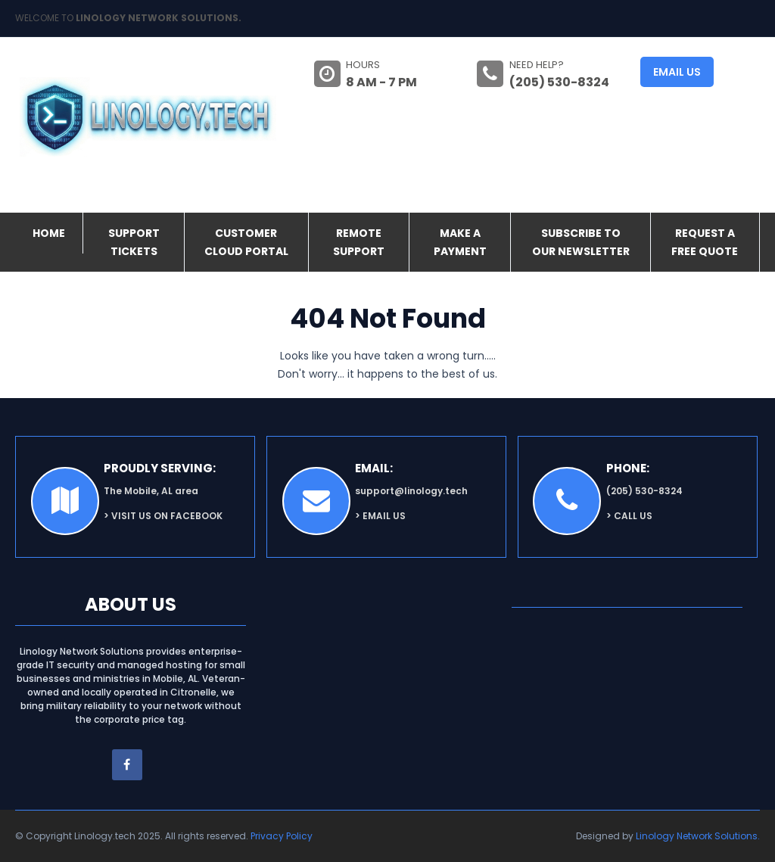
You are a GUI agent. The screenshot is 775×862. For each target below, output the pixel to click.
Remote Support (358, 242)
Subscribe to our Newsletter (581, 242)
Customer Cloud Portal (246, 242)
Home (49, 233)
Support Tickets (134, 242)
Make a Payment (460, 242)
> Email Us (380, 515)
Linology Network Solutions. (698, 835)
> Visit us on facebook (163, 515)
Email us (677, 71)
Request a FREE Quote (704, 242)
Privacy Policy (282, 835)
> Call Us (629, 515)
